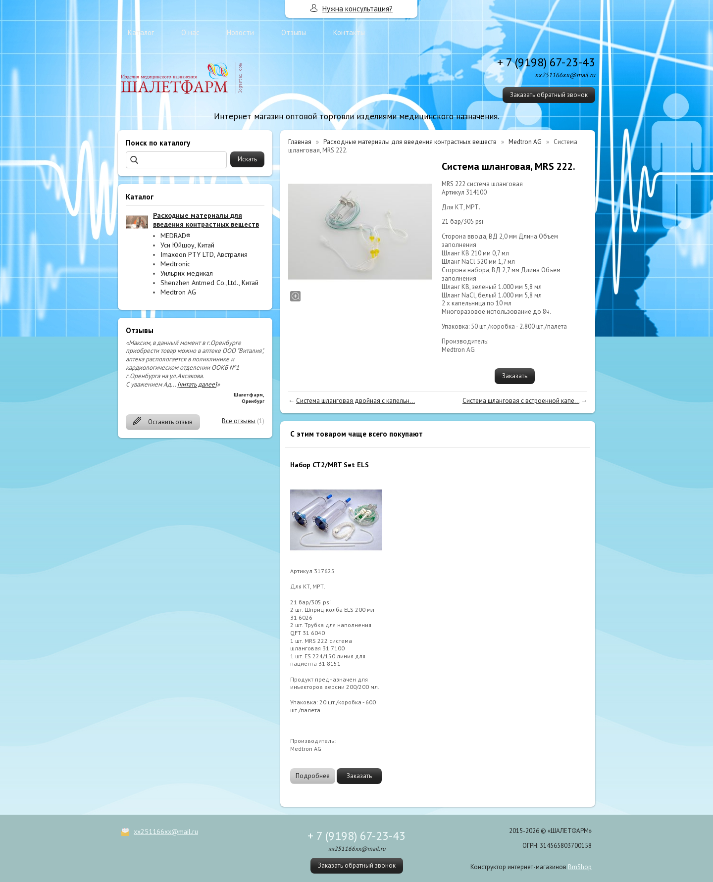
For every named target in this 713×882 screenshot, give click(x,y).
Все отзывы (238, 421)
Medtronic (175, 263)
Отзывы (293, 32)
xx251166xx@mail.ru (166, 831)
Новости (240, 32)
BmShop (580, 867)
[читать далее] (197, 384)
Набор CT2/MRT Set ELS (329, 464)
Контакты (349, 32)
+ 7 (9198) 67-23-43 (546, 62)
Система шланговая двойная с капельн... (355, 400)
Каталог (141, 32)
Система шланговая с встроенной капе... (520, 400)
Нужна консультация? (357, 8)
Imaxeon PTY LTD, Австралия (204, 254)
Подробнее (313, 776)
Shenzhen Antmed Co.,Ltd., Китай (209, 282)
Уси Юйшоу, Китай (187, 245)
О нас (190, 32)
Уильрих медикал (186, 273)
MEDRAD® (175, 235)
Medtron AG (178, 292)
